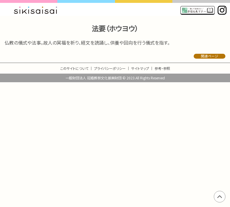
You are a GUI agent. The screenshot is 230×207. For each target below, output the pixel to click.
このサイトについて (74, 68)
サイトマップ (140, 68)
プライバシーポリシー (110, 68)
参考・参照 (162, 68)
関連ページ (209, 56)
